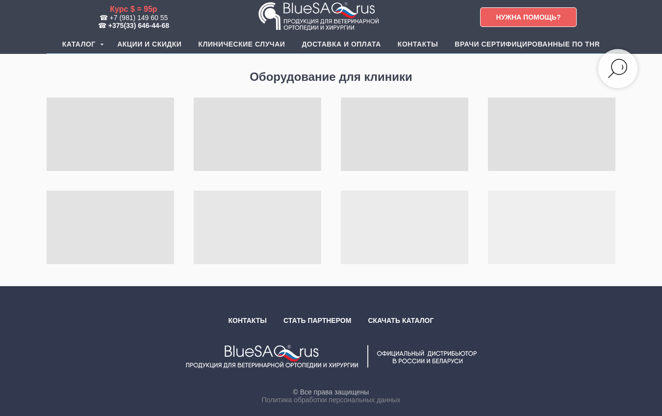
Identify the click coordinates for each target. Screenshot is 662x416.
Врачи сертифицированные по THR (527, 44)
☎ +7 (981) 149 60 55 (134, 18)
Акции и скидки (149, 44)
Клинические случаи (241, 44)
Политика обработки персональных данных (330, 400)
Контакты (418, 44)
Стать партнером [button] (317, 320)
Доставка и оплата (341, 44)
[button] (528, 17)
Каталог (80, 44)
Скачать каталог (400, 320)
